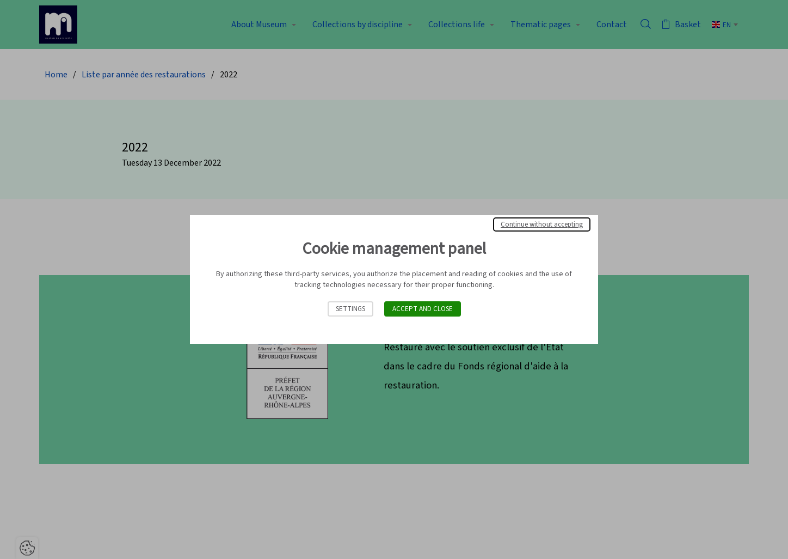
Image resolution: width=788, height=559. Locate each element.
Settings (350, 309)
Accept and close (422, 309)
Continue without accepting (542, 224)
